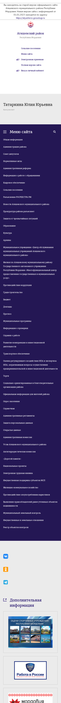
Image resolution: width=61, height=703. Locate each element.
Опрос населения (11, 401)
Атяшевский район (30, 33)
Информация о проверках (15, 328)
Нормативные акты (12, 161)
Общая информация (13, 140)
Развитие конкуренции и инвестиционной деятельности (24, 345)
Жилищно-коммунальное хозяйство (20, 487)
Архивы (7, 240)
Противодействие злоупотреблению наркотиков (26, 495)
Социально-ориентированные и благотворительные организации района (28, 385)
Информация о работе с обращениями (21, 175)
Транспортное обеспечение (16, 354)
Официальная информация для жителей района (26, 394)
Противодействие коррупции (17, 285)
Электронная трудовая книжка (18, 473)
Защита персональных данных (18, 423)
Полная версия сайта (31, 65)
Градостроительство (13, 292)
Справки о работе (11, 335)
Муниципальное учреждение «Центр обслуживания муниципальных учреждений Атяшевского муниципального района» (28, 251)
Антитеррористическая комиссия (19, 452)
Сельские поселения (31, 48)
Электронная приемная (32, 59)
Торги (6, 376)
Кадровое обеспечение (14, 183)
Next (56, 678)
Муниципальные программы (17, 321)
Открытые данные (12, 430)
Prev (5, 678)
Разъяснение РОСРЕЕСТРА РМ (17, 197)
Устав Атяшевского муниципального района (24, 444)
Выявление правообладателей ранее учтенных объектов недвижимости (30, 504)
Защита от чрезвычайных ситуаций (20, 219)
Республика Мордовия (30, 37)
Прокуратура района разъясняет (18, 211)
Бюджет (7, 299)
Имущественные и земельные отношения (23, 520)
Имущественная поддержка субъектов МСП (24, 480)
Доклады (7, 307)
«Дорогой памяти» (12, 459)
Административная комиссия (17, 437)
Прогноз (7, 314)
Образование (9, 226)
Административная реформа (17, 168)
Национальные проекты (15, 466)
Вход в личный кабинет (32, 71)
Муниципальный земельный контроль (22, 513)
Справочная (9, 408)
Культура (7, 233)
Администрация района (14, 147)
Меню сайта (26, 54)
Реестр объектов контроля (15, 527)
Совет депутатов (11, 154)
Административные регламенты (19, 416)
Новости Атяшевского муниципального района (26, 204)
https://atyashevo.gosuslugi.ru (30, 17)
